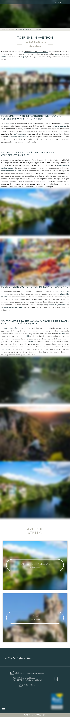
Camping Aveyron (8, 30)
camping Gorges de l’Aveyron (36, 51)
